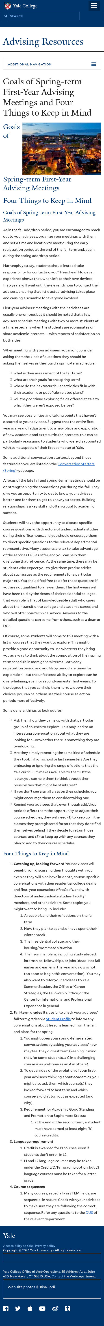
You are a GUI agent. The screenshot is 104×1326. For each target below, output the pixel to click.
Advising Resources (44, 41)
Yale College (25, 6)
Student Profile (58, 1019)
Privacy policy (45, 1246)
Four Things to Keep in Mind (47, 200)
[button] (52, 64)
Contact (58, 1276)
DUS (89, 1212)
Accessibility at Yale (18, 1246)
